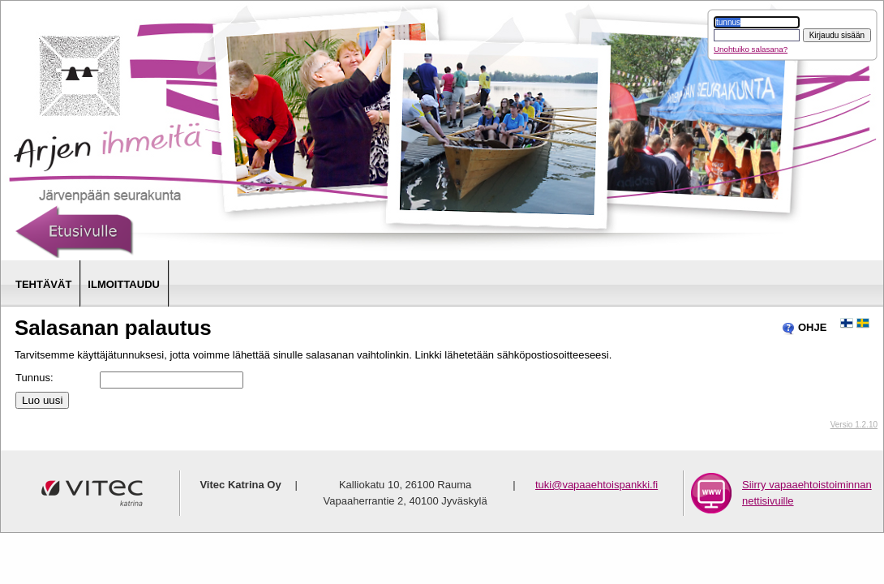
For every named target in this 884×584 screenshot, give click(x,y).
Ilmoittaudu (124, 284)
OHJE (804, 328)
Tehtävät (43, 284)
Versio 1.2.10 (854, 424)
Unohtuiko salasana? (750, 49)
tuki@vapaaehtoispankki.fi (596, 485)
